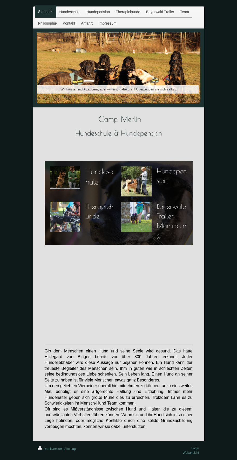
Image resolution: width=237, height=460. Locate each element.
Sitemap (70, 449)
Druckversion (50, 449)
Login (195, 448)
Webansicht (191, 453)
